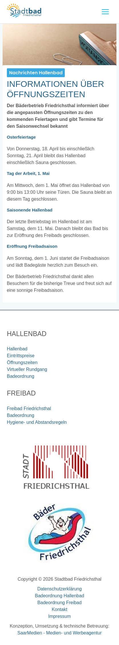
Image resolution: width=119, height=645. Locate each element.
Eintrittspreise (21, 355)
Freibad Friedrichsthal (29, 408)
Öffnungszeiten (22, 362)
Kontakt (59, 609)
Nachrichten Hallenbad (35, 72)
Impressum (59, 616)
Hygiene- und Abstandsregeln (37, 422)
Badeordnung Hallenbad (59, 595)
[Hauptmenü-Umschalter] (105, 12)
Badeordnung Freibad (59, 602)
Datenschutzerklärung (59, 588)
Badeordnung (20, 376)
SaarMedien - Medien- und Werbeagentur (59, 632)
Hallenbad (17, 348)
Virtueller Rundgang (27, 369)
